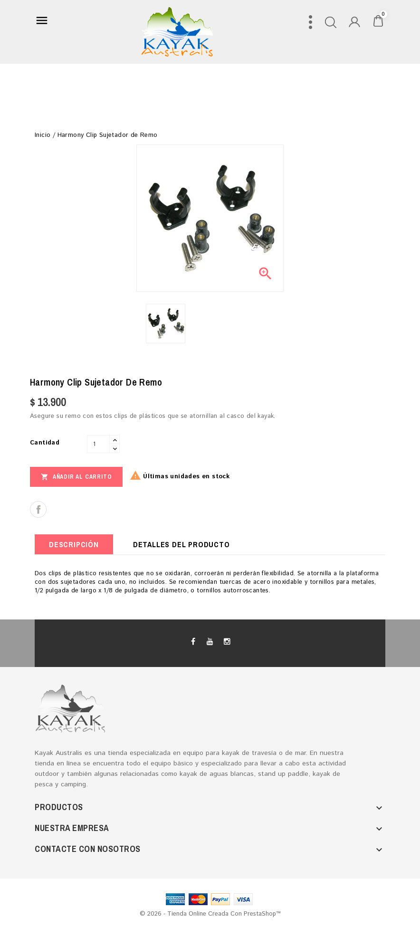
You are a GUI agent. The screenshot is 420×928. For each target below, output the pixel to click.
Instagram (226, 641)
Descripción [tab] (74, 544)
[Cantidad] (98, 444)
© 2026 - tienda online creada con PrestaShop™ (210, 913)
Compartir (38, 509)
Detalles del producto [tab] (181, 544)
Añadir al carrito (76, 476)
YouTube (210, 641)
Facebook (193, 641)
